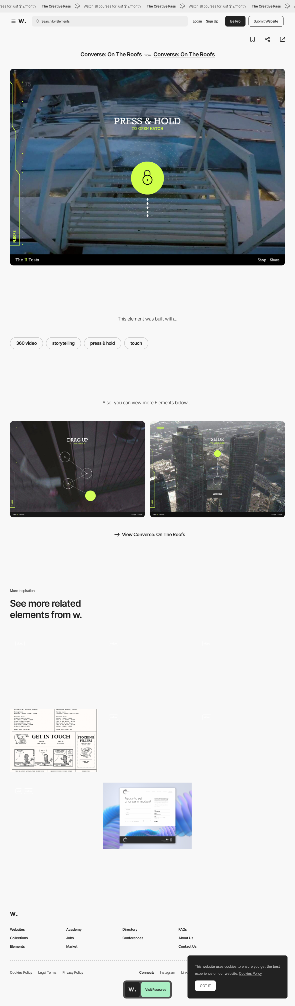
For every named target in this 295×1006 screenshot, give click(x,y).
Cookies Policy (21, 972)
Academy (74, 929)
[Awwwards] (22, 21)
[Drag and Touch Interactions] (54, 666)
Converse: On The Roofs (184, 54)
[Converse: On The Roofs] (77, 469)
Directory (130, 929)
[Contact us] (147, 816)
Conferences (132, 938)
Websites (17, 929)
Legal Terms (47, 972)
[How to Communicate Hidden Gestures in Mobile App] (241, 668)
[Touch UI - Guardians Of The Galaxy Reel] (147, 666)
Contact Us (187, 946)
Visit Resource (155, 989)
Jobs (70, 938)
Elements (17, 946)
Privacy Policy (72, 972)
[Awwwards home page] (132, 989)
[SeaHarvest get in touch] (54, 740)
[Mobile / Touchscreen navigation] (147, 742)
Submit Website (266, 21)
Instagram (167, 972)
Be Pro (235, 21)
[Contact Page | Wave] (54, 816)
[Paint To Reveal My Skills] (241, 742)
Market (72, 946)
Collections (19, 938)
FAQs (182, 929)
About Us (185, 938)
